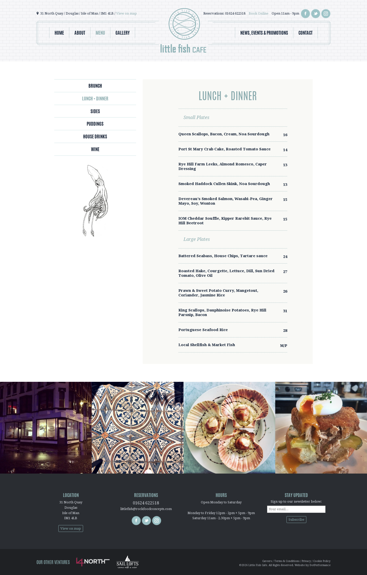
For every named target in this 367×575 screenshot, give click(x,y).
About (79, 32)
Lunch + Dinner (95, 98)
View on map (126, 13)
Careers (267, 561)
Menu (100, 32)
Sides (95, 111)
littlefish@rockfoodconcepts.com (146, 509)
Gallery (122, 32)
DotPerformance (320, 565)
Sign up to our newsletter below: (296, 501)
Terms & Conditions (286, 561)
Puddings (95, 123)
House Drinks (95, 136)
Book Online (258, 13)
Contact (305, 32)
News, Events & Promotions (264, 32)
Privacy (306, 561)
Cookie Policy (322, 561)
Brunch (95, 85)
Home (59, 32)
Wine (95, 149)
